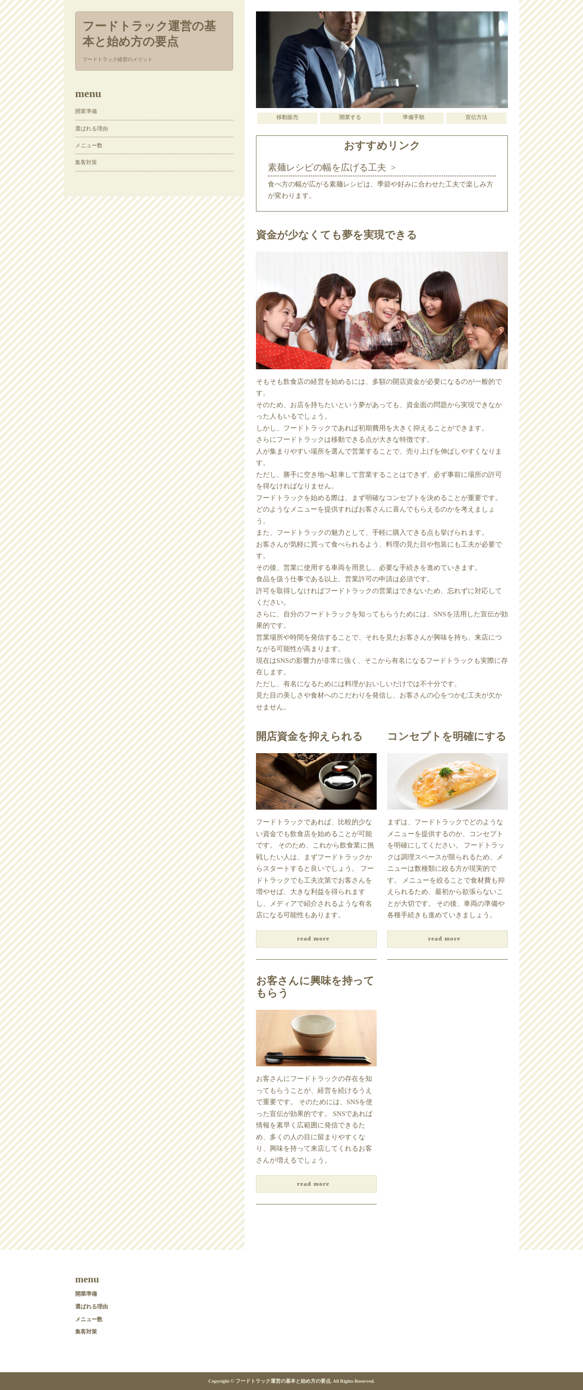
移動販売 (287, 117)
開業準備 (86, 111)
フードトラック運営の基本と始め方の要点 (149, 34)
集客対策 (86, 162)
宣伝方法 (476, 117)
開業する (350, 117)
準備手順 (413, 117)
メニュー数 (88, 145)
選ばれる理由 (91, 128)
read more (313, 938)
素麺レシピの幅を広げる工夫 (327, 167)
